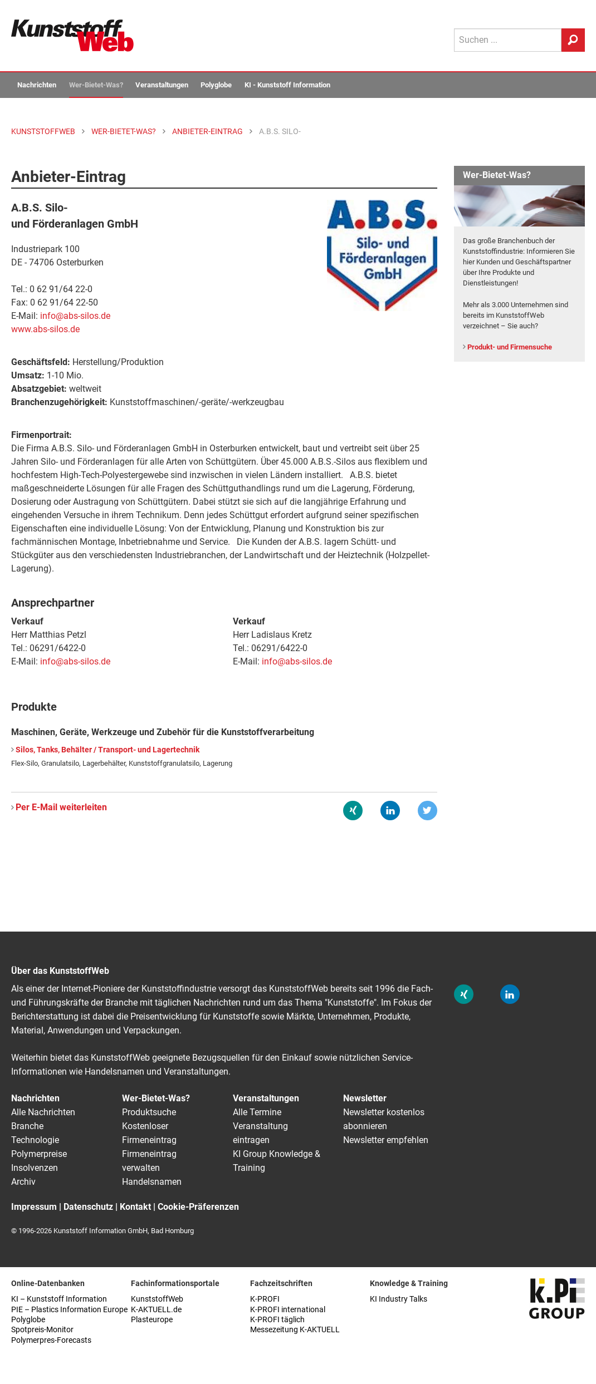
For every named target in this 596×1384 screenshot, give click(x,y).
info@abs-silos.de (75, 661)
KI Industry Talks (398, 1299)
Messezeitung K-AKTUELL (295, 1329)
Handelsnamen (152, 1181)
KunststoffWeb (157, 1299)
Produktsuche (149, 1112)
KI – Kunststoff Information (59, 1299)
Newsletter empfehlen (385, 1140)
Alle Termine (257, 1112)
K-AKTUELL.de (156, 1309)
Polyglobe (216, 85)
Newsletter (365, 1098)
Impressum (34, 1206)
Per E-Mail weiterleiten (61, 807)
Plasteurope (152, 1319)
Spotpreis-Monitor (42, 1329)
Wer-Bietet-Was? (96, 85)
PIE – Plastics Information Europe (69, 1309)
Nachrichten (36, 85)
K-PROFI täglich (277, 1319)
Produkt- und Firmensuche (509, 347)
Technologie (35, 1140)
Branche (27, 1126)
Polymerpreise (39, 1154)
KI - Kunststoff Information (287, 85)
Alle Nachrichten (43, 1112)
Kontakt (135, 1206)
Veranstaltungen (161, 85)
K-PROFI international (287, 1309)
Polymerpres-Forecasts (51, 1340)
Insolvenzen (34, 1168)
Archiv (23, 1181)
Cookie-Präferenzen (198, 1206)
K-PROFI (265, 1299)
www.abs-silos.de (45, 329)
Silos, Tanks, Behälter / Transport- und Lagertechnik (107, 750)
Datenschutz (88, 1206)
